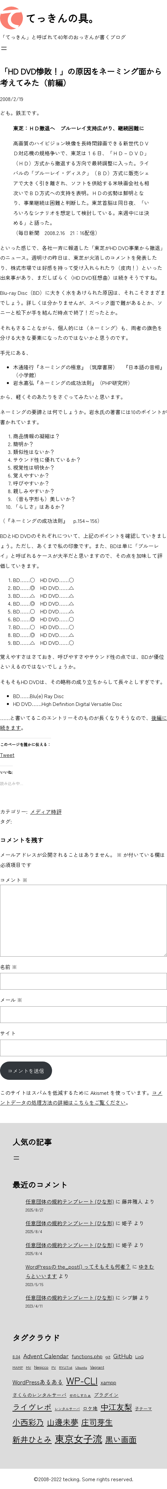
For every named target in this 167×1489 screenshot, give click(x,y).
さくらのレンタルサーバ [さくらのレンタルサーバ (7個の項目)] (39, 1394)
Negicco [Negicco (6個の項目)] (41, 1367)
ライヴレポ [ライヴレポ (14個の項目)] (32, 1407)
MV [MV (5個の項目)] (28, 1367)
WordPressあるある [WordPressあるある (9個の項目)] (37, 1382)
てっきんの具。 (62, 17)
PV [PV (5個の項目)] (53, 1367)
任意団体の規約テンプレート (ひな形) (70, 1201)
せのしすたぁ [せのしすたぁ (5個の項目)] (80, 1395)
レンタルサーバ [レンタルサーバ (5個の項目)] (67, 1408)
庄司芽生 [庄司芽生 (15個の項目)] (97, 1422)
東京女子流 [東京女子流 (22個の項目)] (78, 1438)
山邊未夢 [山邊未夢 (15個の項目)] (62, 1422)
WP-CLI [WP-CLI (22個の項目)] (82, 1380)
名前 (8, 967)
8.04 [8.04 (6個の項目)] (16, 1356)
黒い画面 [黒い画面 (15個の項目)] (121, 1439)
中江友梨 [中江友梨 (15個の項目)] (116, 1407)
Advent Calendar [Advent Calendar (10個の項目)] (46, 1355)
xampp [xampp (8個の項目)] (108, 1382)
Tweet (7, 754)
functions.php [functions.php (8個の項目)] (87, 1356)
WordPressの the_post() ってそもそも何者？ (78, 1266)
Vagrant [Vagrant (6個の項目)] (97, 1367)
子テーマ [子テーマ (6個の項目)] (143, 1408)
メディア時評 (46, 811)
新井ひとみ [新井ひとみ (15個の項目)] (32, 1439)
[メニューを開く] (4, 48)
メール (11, 1000)
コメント (14, 880)
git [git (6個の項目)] (107, 1356)
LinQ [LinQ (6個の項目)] (139, 1356)
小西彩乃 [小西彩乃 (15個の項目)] (28, 1422)
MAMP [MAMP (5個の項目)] (17, 1367)
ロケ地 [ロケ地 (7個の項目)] (90, 1408)
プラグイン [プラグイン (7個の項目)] (106, 1394)
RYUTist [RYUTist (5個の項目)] (65, 1367)
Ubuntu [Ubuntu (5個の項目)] (81, 1367)
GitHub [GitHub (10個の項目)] (122, 1355)
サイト (8, 1033)
